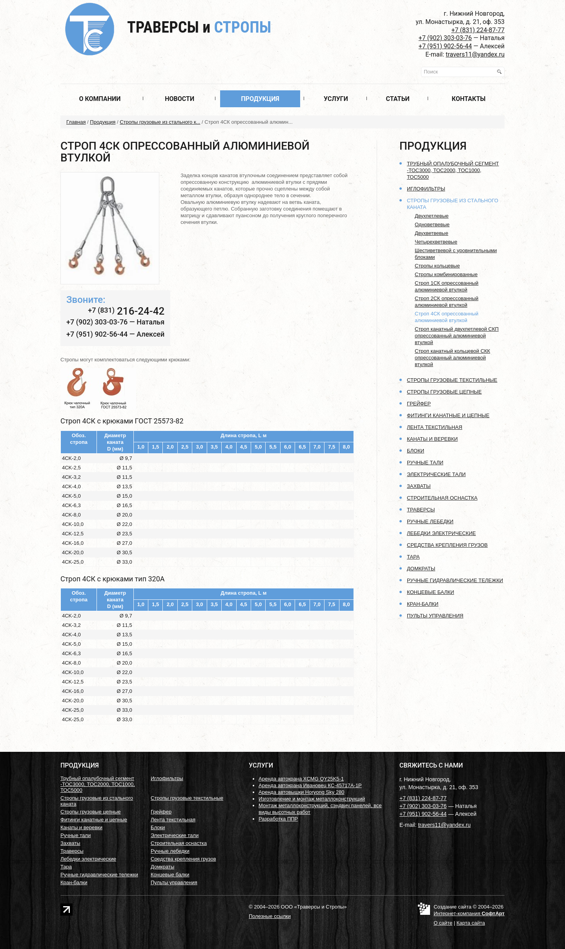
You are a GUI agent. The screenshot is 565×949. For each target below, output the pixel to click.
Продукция (260, 99)
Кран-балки (422, 604)
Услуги (336, 99)
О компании (99, 99)
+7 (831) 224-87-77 (478, 30)
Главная (76, 122)
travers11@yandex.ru (475, 54)
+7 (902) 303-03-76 (445, 38)
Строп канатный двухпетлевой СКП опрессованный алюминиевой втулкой (457, 335)
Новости (179, 99)
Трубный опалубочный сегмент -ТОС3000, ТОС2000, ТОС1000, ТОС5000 (453, 170)
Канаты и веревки (432, 439)
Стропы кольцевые (437, 266)
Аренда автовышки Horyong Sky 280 (301, 792)
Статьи (397, 99)
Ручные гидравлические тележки (455, 580)
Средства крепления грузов (447, 545)
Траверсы (199, 27)
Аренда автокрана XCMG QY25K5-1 (301, 779)
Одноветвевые (432, 224)
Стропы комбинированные (446, 274)
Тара (413, 557)
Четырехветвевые (436, 242)
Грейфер (419, 404)
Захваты (419, 486)
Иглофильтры (426, 189)
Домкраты (421, 569)
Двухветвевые (431, 233)
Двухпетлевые (431, 216)
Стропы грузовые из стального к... (160, 122)
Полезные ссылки (270, 916)
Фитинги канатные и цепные (448, 415)
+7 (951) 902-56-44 (445, 46)
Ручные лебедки (430, 521)
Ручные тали (425, 462)
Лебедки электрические (441, 533)
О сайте (443, 923)
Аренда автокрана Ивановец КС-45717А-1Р (310, 785)
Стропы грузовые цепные (444, 392)
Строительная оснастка (442, 498)
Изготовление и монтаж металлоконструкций (312, 799)
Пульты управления (435, 616)
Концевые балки (430, 592)
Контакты (468, 99)
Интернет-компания (469, 913)
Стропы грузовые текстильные (452, 380)
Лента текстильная (434, 427)
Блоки (415, 451)
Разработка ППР (278, 819)
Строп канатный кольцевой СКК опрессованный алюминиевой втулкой (452, 357)
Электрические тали (436, 474)
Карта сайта (471, 923)
